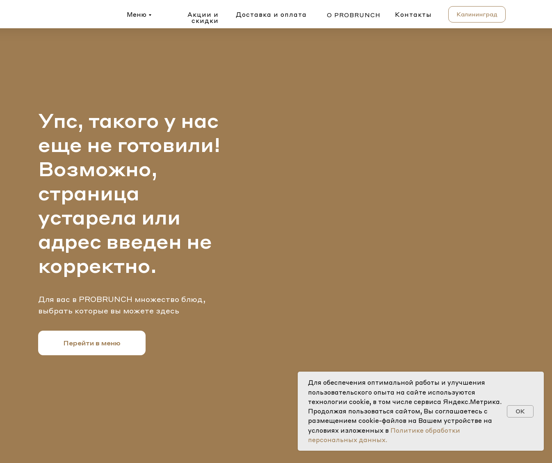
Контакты (413, 14)
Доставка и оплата (271, 14)
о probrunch (354, 14)
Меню (136, 14)
